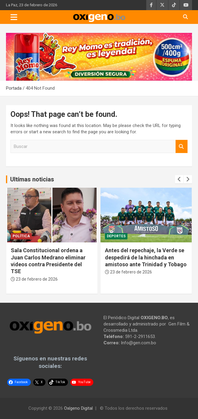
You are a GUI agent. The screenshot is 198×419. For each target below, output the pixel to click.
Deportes (116, 236)
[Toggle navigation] (14, 17)
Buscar (182, 146)
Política (21, 236)
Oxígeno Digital (78, 408)
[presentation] (179, 179)
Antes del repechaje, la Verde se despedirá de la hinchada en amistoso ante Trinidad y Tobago (146, 257)
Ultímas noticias (32, 179)
